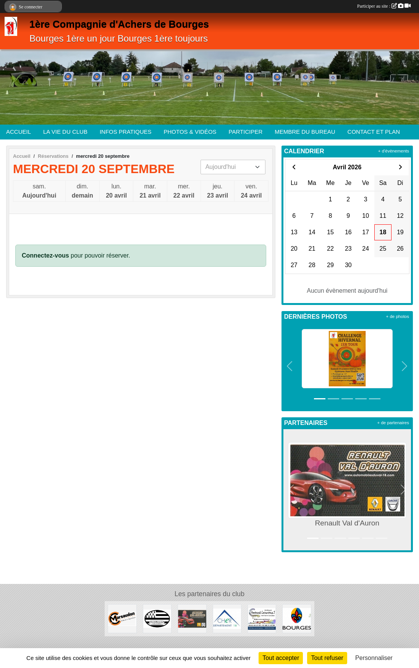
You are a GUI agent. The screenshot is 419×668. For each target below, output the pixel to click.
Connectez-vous (45, 255)
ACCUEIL (18, 131)
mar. (149, 191)
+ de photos (397, 316)
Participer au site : (384, 6)
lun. (116, 191)
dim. (83, 191)
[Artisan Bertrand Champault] (262, 618)
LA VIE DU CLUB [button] (65, 131)
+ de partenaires (393, 422)
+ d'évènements (393, 151)
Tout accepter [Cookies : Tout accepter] (280, 658)
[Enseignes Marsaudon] (122, 618)
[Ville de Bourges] (296, 618)
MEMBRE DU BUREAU (305, 131)
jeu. (217, 191)
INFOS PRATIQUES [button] (126, 131)
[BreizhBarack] (157, 618)
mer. (183, 191)
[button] (289, 366)
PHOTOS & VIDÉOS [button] (190, 131)
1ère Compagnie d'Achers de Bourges (119, 24)
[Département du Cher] (227, 618)
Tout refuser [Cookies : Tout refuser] (327, 658)
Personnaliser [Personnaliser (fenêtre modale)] (374, 658)
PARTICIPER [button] (246, 131)
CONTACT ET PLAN (374, 131)
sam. (39, 191)
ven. (251, 191)
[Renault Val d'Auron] (192, 618)
